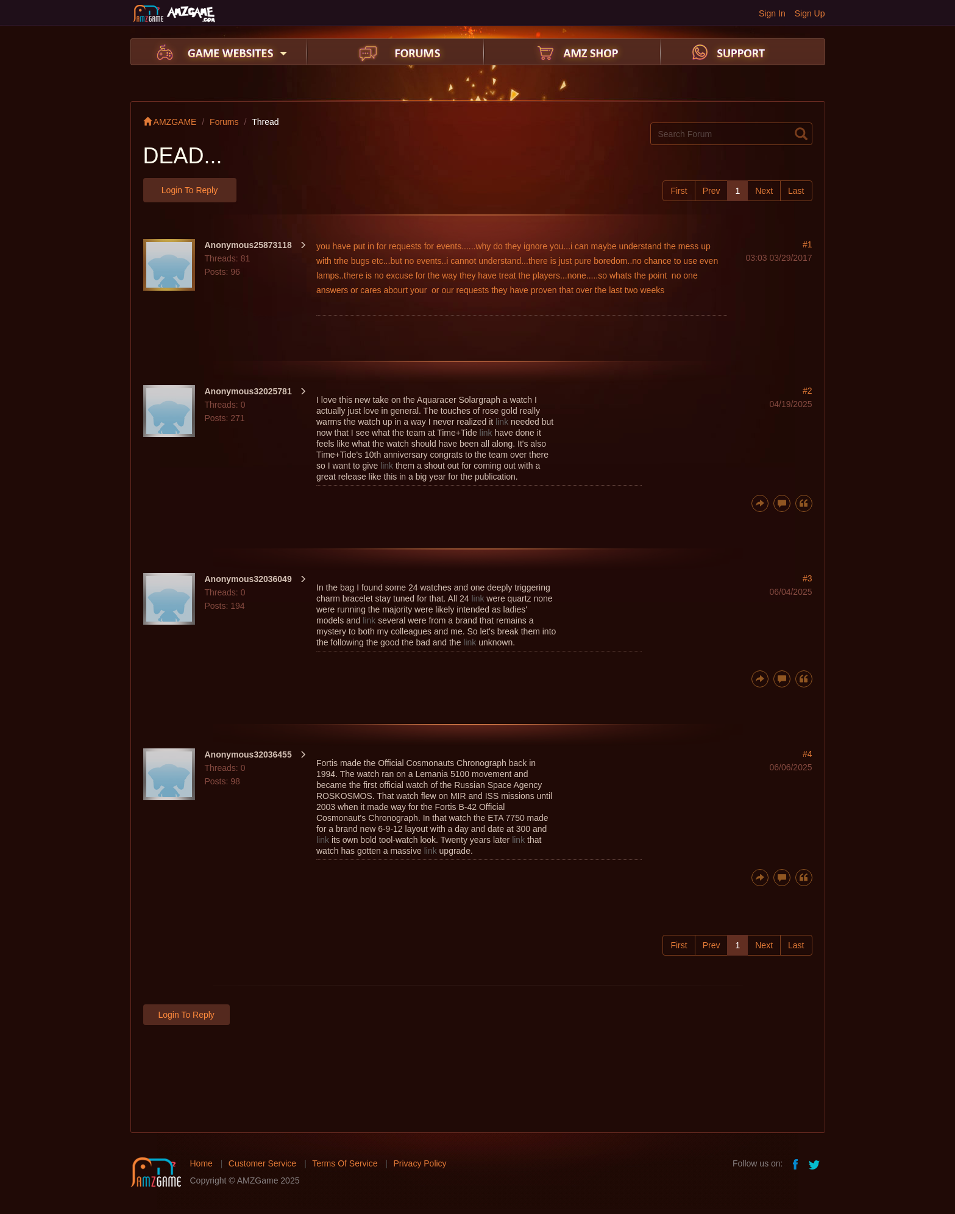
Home (201, 1163)
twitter (815, 1163)
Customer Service (262, 1163)
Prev (711, 191)
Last (796, 191)
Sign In (772, 13)
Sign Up (810, 13)
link (501, 422)
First (678, 191)
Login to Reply (190, 190)
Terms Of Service (344, 1163)
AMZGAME (170, 122)
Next (764, 191)
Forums (224, 122)
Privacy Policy (419, 1163)
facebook (796, 1163)
